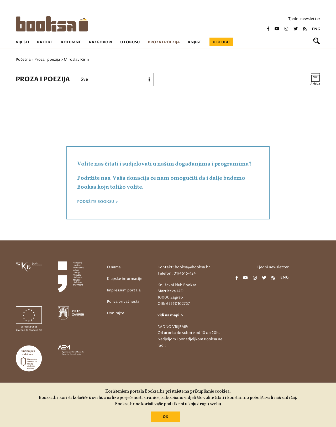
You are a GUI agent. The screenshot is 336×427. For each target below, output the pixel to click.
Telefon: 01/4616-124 (177, 273)
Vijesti (22, 42)
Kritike (45, 42)
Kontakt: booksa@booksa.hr (184, 267)
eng (316, 29)
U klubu (221, 42)
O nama (114, 267)
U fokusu (130, 42)
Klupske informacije (124, 278)
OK (165, 416)
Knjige (195, 42)
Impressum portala (124, 290)
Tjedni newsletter (304, 18)
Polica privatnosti (123, 301)
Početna (23, 59)
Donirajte (115, 313)
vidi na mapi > (170, 315)
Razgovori (100, 42)
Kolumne (71, 42)
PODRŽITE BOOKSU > (97, 201)
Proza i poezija (164, 42)
